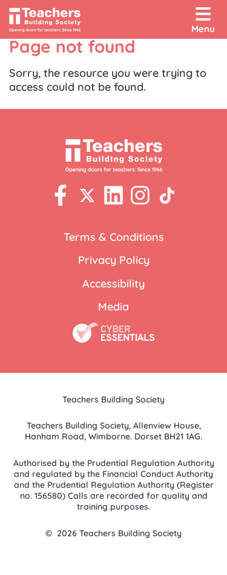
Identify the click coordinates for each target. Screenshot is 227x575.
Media (113, 307)
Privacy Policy (114, 260)
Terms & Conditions (114, 237)
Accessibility (113, 284)
